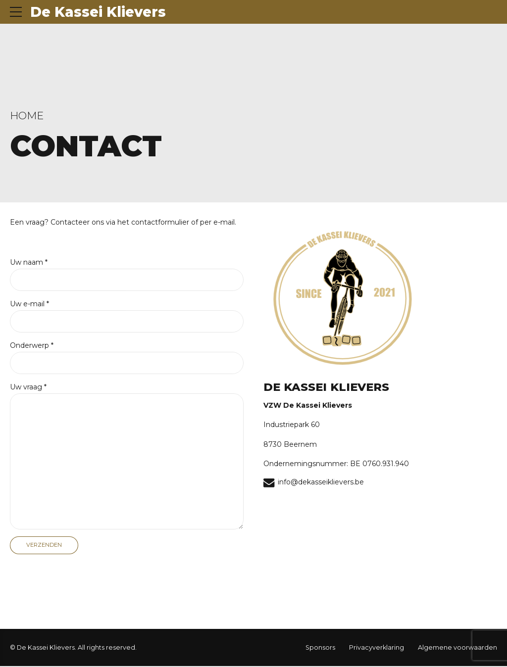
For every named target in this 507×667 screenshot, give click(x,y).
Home (27, 115)
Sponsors (320, 648)
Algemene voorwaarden (457, 648)
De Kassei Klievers (98, 11)
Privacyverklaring (376, 648)
